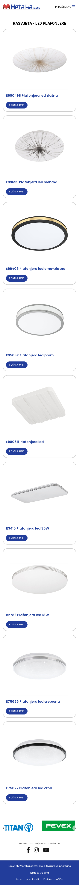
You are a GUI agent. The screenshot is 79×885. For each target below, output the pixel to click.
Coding (44, 873)
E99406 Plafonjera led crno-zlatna (36, 268)
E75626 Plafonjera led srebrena (33, 701)
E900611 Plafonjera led (25, 441)
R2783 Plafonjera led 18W (27, 615)
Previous (4, 828)
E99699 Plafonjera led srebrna (31, 182)
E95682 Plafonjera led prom (30, 355)
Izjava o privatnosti (27, 879)
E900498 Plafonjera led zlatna (32, 95)
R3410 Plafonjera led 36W (27, 528)
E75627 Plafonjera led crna (29, 788)
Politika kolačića (53, 879)
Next (75, 828)
